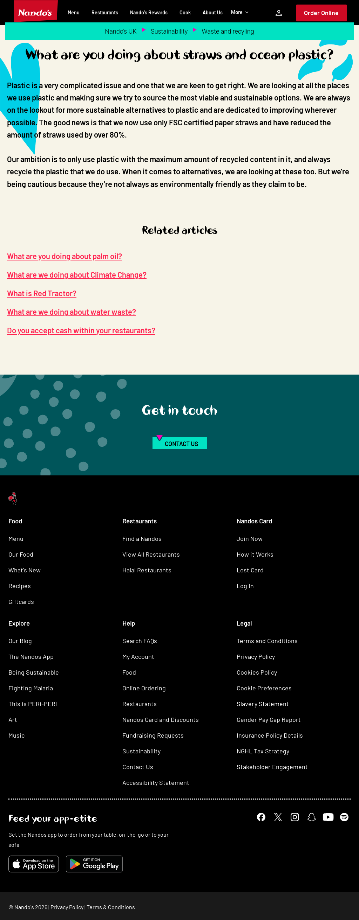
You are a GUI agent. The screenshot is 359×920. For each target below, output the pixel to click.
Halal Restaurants (146, 570)
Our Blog (20, 640)
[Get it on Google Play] (94, 864)
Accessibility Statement (155, 782)
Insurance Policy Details (270, 735)
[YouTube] (328, 817)
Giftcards (21, 601)
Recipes (19, 586)
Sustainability (169, 31)
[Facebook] (261, 817)
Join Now (250, 538)
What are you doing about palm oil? (64, 255)
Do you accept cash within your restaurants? (81, 330)
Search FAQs (139, 640)
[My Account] (278, 13)
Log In (245, 586)
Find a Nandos (142, 538)
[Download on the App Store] (33, 864)
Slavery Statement (263, 704)
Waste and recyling (228, 31)
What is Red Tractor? (41, 293)
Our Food (20, 554)
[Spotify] (344, 817)
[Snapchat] (311, 817)
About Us (213, 12)
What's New (24, 570)
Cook (185, 12)
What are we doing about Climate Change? (77, 274)
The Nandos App (31, 656)
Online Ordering (144, 688)
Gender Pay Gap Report (269, 719)
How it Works (255, 554)
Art (12, 719)
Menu (74, 12)
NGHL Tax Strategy (263, 751)
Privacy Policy (256, 656)
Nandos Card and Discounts (160, 719)
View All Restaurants (151, 554)
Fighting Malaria (30, 688)
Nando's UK (120, 31)
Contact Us (137, 767)
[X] (278, 817)
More (240, 12)
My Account (138, 656)
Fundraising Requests (153, 735)
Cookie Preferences (264, 688)
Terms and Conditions (267, 640)
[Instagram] (295, 817)
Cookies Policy (257, 672)
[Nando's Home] (36, 11)
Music (16, 735)
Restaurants (105, 12)
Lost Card (250, 570)
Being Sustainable (33, 672)
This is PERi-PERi (32, 704)
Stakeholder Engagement (272, 767)
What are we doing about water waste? (71, 311)
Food (129, 672)
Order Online (321, 12)
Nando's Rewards (149, 12)
